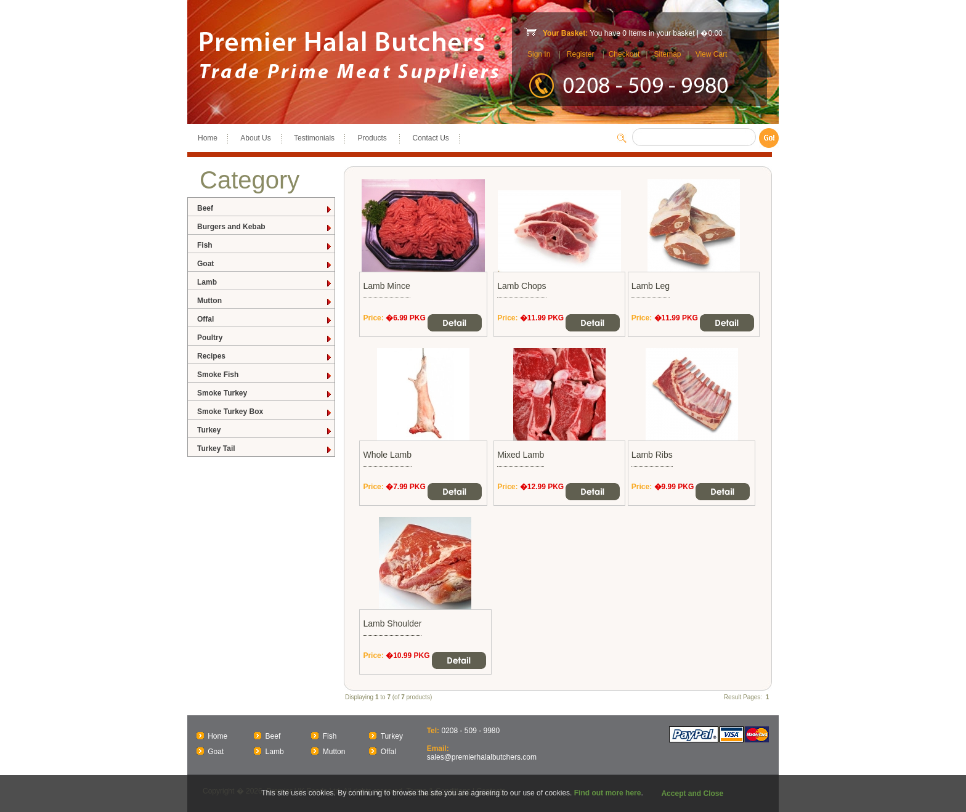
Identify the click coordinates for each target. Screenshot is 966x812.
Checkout (624, 54)
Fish (265, 245)
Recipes (265, 356)
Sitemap (667, 54)
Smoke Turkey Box (265, 411)
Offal (265, 319)
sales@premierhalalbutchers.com (482, 757)
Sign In (538, 54)
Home (207, 138)
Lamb (265, 282)
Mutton (265, 301)
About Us (255, 138)
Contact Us (430, 138)
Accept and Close (692, 793)
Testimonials (314, 138)
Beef (265, 208)
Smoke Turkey (265, 393)
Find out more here (607, 793)
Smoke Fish (265, 375)
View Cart (712, 54)
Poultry (265, 338)
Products (373, 138)
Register (581, 54)
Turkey (265, 430)
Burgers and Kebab (265, 227)
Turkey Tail (265, 448)
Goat (265, 264)
